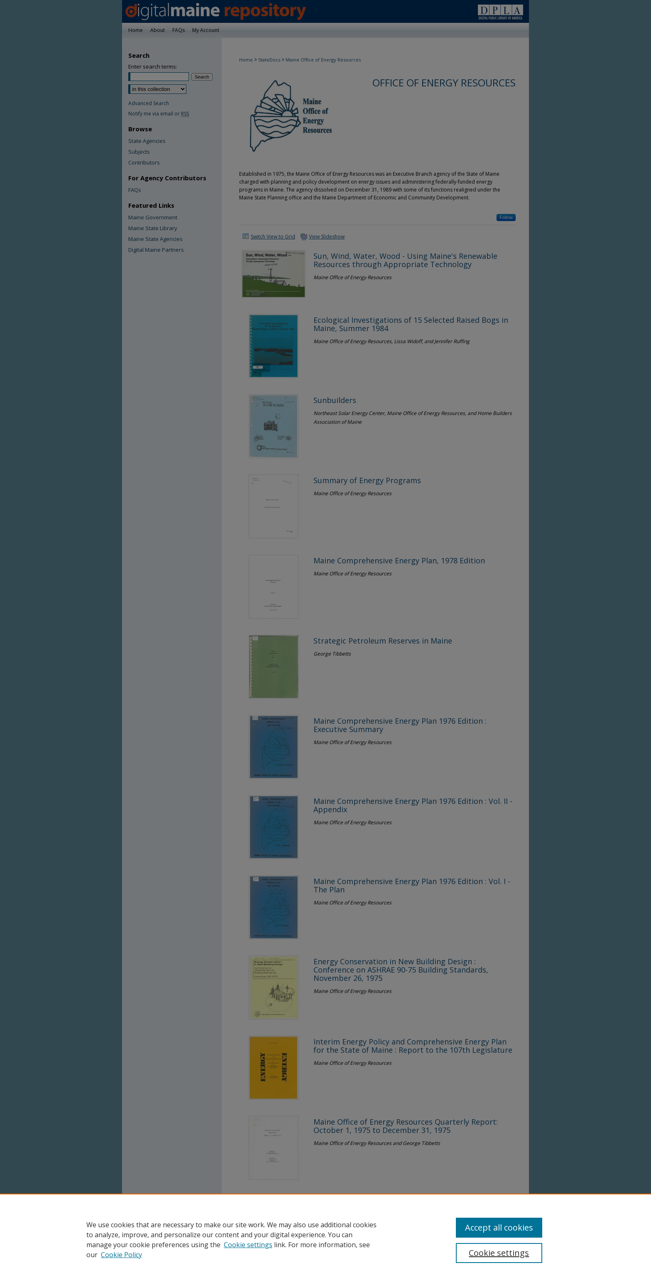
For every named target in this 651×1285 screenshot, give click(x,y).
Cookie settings (248, 1244)
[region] (325, 1239)
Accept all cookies (499, 1227)
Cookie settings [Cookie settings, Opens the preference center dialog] (499, 1252)
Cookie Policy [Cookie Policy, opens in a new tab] (121, 1254)
